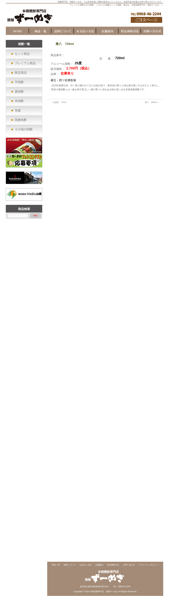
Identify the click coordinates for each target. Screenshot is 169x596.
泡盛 (18, 110)
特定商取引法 (113, 565)
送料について (70, 565)
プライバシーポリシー (149, 565)
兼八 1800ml (152, 102)
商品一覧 (56, 565)
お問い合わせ (129, 565)
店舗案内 (99, 565)
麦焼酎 (19, 91)
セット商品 (22, 53)
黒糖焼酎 (21, 120)
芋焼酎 (19, 82)
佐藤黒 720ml (58, 102)
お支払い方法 (85, 565)
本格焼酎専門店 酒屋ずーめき (104, 591)
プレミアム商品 (25, 63)
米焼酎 (19, 101)
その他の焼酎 (24, 129)
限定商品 (21, 72)
